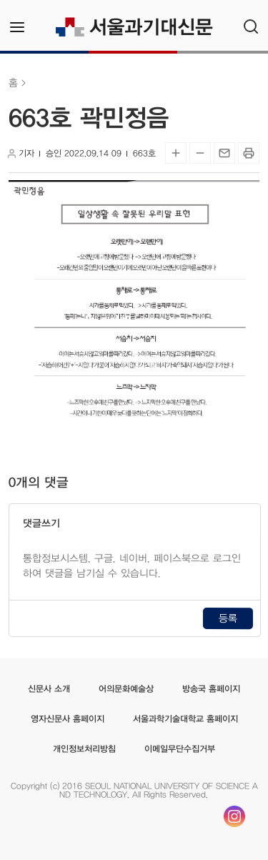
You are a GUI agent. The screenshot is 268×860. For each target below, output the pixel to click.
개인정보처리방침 (84, 748)
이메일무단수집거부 (179, 748)
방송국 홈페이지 (211, 688)
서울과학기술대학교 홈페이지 (184, 718)
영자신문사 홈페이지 (67, 718)
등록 (228, 618)
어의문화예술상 (126, 688)
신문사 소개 (49, 688)
